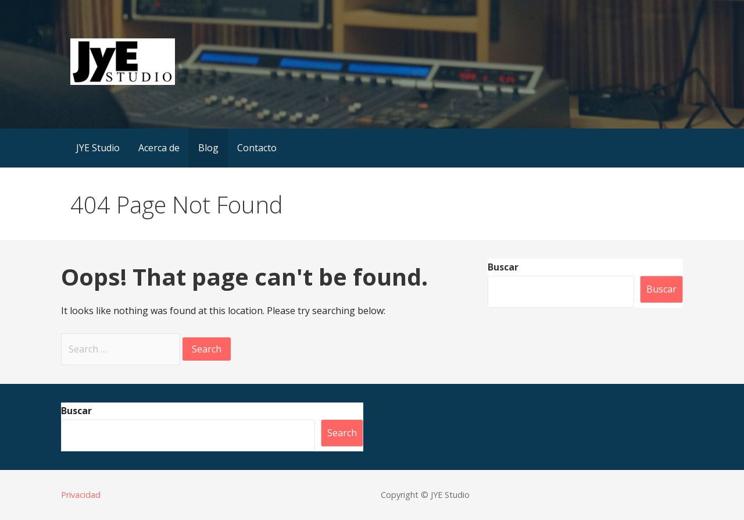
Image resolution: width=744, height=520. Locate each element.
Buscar (503, 267)
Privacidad (81, 494)
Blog (208, 147)
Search (342, 432)
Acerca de (159, 147)
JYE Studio (98, 147)
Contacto (257, 147)
